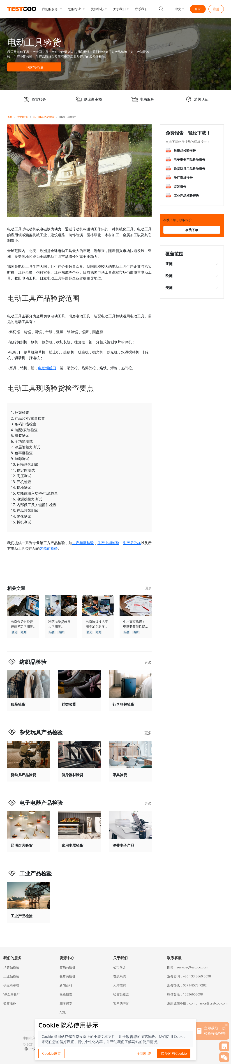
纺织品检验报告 (185, 150)
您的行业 (22, 117)
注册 (216, 9)
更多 (148, 588)
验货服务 (9, 1003)
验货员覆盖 (121, 994)
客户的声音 (121, 1003)
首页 (10, 117)
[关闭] (226, 1024)
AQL (63, 1012)
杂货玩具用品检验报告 (189, 168)
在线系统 (119, 976)
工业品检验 (11, 976)
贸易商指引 (67, 967)
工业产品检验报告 (186, 195)
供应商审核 (11, 985)
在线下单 (191, 230)
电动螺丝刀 (47, 367)
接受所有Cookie (174, 1053)
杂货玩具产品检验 (41, 732)
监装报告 (180, 186)
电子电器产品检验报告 (189, 159)
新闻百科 (66, 985)
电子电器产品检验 (44, 117)
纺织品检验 (32, 661)
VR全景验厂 (11, 994)
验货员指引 (67, 976)
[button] (52, 9)
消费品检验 (11, 967)
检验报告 (66, 994)
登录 (197, 9)
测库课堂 (66, 1003)
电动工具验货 (67, 117)
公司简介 (119, 967)
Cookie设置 (51, 1053)
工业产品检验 (35, 873)
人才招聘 (119, 985)
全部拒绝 (144, 1053)
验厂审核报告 (183, 177)
